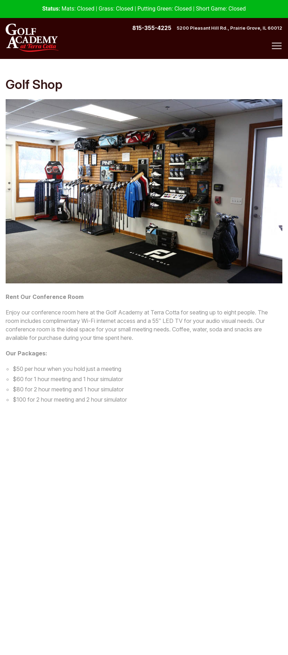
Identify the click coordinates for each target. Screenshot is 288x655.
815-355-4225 (151, 27)
